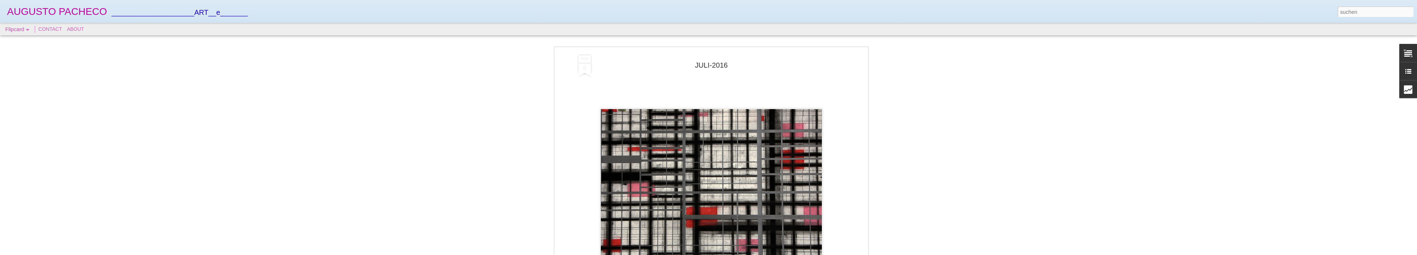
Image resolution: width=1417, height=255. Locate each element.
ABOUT (75, 29)
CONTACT (50, 29)
